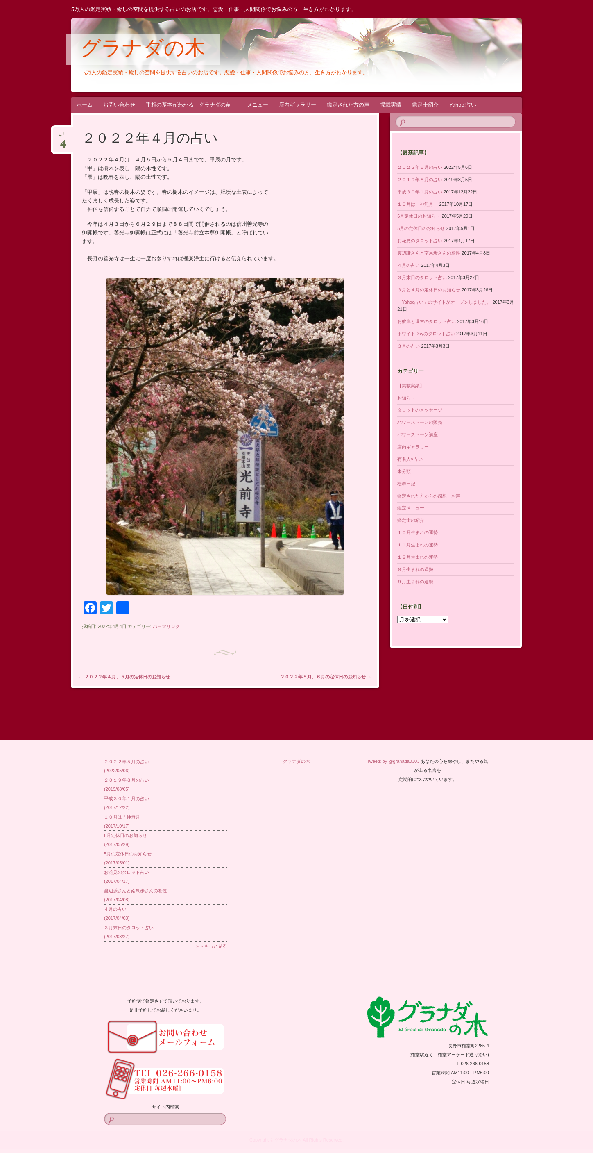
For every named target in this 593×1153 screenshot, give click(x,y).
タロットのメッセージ (419, 409)
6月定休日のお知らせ (418, 216)
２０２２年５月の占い (419, 167)
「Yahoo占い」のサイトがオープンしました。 (444, 302)
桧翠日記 (406, 483)
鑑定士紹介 (425, 105)
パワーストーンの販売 (419, 422)
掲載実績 (390, 105)
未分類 (404, 471)
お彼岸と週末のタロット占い (426, 321)
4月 (63, 137)
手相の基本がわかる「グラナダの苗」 (191, 105)
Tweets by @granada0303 (393, 761)
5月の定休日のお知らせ (421, 228)
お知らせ (406, 398)
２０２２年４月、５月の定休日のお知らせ (124, 676)
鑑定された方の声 (348, 105)
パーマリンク (166, 626)
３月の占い (408, 345)
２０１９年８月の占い (419, 179)
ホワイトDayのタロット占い (426, 333)
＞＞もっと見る (211, 946)
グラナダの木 (142, 50)
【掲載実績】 (410, 385)
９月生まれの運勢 (415, 581)
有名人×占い (409, 459)
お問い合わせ (119, 105)
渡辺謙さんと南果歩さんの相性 (428, 252)
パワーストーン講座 (417, 434)
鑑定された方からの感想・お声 (428, 495)
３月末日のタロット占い (422, 277)
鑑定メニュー (410, 507)
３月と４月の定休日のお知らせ (428, 289)
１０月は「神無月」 (417, 204)
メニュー (257, 105)
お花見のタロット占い (419, 240)
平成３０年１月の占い (419, 191)
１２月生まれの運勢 (417, 557)
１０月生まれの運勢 (417, 532)
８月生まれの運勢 (415, 569)
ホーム (85, 105)
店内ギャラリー (297, 105)
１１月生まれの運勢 (417, 544)
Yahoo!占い (462, 105)
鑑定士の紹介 (410, 520)
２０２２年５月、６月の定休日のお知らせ (325, 676)
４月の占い (408, 265)
